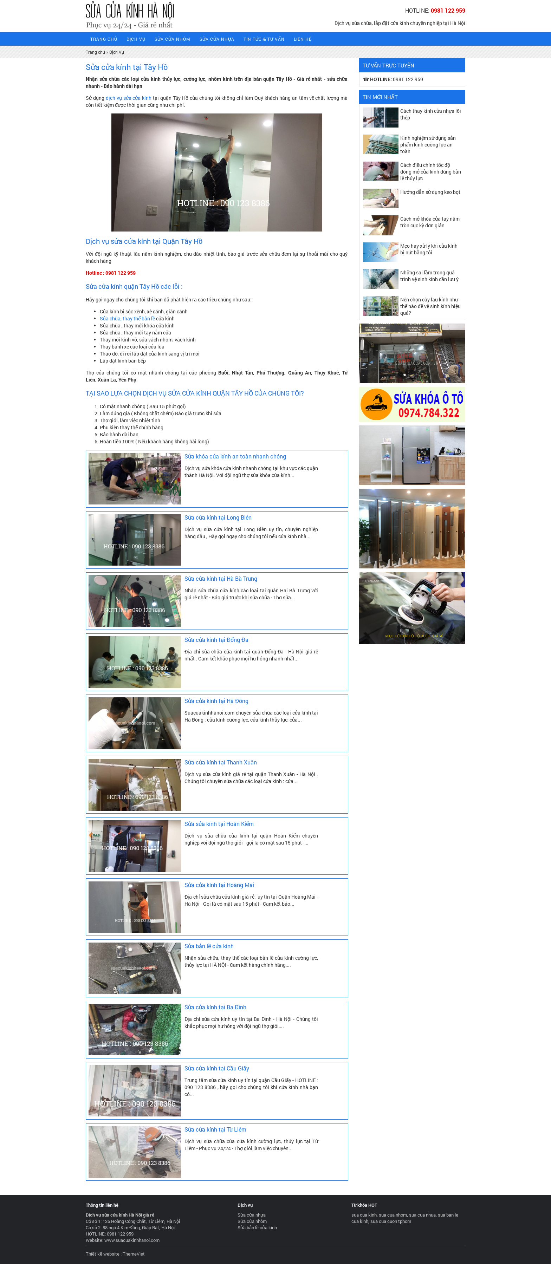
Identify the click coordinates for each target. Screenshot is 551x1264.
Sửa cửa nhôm (172, 39)
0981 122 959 (448, 10)
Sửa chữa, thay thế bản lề (127, 318)
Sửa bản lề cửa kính (257, 1227)
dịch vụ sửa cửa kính (129, 98)
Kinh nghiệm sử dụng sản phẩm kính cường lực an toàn (428, 145)
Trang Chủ (103, 39)
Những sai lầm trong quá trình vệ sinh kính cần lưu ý (429, 275)
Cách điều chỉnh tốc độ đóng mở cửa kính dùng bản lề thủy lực (430, 172)
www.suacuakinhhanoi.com (132, 1240)
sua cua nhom (393, 1215)
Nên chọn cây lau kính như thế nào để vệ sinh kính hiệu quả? (430, 306)
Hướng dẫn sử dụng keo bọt (430, 192)
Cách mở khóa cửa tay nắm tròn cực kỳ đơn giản (430, 222)
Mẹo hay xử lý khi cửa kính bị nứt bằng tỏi (429, 249)
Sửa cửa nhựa (217, 39)
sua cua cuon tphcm (390, 1221)
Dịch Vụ (136, 39)
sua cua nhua (422, 1215)
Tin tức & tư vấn (264, 39)
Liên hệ (303, 39)
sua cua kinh (364, 1215)
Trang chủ (95, 52)
